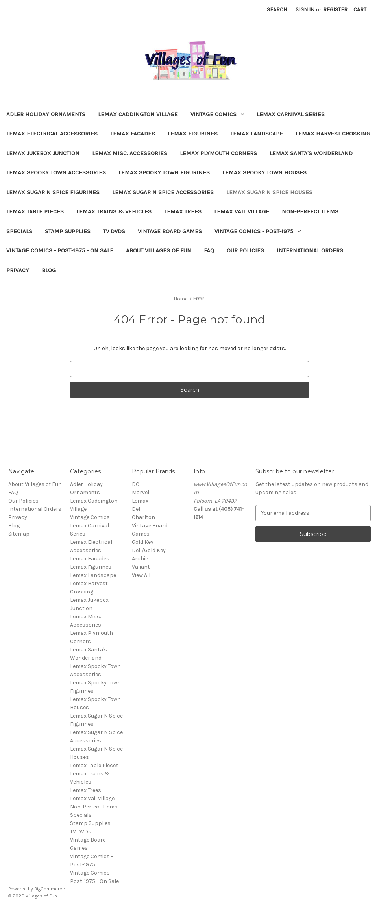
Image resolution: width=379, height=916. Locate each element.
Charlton (143, 517)
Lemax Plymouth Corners (218, 153)
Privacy (17, 270)
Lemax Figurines (193, 133)
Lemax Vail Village (241, 211)
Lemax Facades (132, 133)
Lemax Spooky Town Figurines (164, 172)
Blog (49, 270)
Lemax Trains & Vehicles (114, 211)
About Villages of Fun (158, 250)
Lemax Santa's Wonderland (311, 153)
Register (335, 9)
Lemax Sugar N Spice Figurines (53, 192)
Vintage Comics (217, 114)
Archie (140, 558)
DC (135, 484)
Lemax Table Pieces (35, 211)
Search (277, 9)
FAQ (209, 250)
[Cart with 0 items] (360, 9)
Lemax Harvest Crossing (333, 133)
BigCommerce (49, 889)
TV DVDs (114, 231)
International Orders (310, 250)
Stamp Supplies (68, 231)
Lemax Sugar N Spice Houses (269, 192)
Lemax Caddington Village (138, 114)
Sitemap (19, 533)
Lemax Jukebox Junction (42, 153)
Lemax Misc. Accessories (129, 153)
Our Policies (245, 250)
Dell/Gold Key (149, 550)
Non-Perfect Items (310, 211)
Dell (137, 509)
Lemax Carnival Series (291, 114)
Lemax (140, 500)
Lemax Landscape (256, 133)
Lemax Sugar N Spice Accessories (163, 192)
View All (141, 575)
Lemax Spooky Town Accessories (56, 172)
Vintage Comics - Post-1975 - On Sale (59, 250)
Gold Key (142, 542)
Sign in (305, 9)
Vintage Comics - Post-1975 (257, 231)
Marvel (140, 492)
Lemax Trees (183, 211)
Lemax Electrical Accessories (52, 133)
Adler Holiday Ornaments (45, 114)
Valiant (141, 567)
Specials (19, 231)
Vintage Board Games (170, 231)
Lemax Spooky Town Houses (264, 172)
